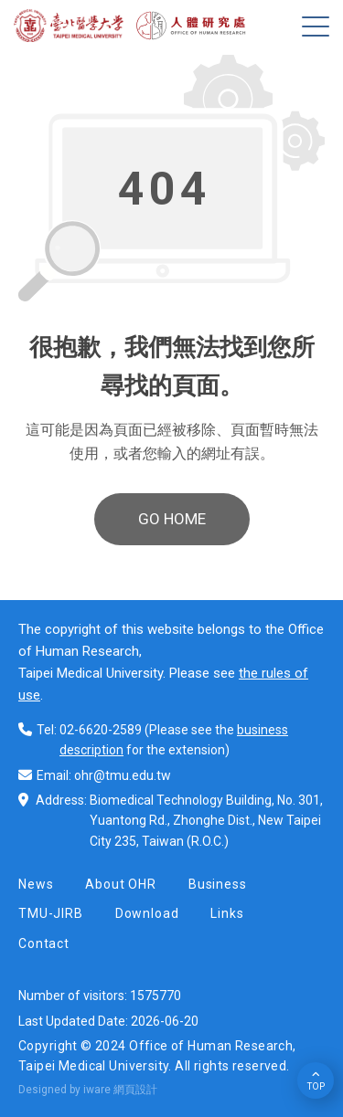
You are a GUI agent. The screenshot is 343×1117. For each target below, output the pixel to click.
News (35, 884)
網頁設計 (135, 1089)
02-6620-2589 (100, 729)
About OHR (120, 884)
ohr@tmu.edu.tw (122, 775)
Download (147, 913)
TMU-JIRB (50, 913)
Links (226, 913)
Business (217, 884)
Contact (44, 943)
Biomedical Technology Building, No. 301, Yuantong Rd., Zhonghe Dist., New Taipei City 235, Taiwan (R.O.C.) (206, 820)
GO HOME (172, 519)
